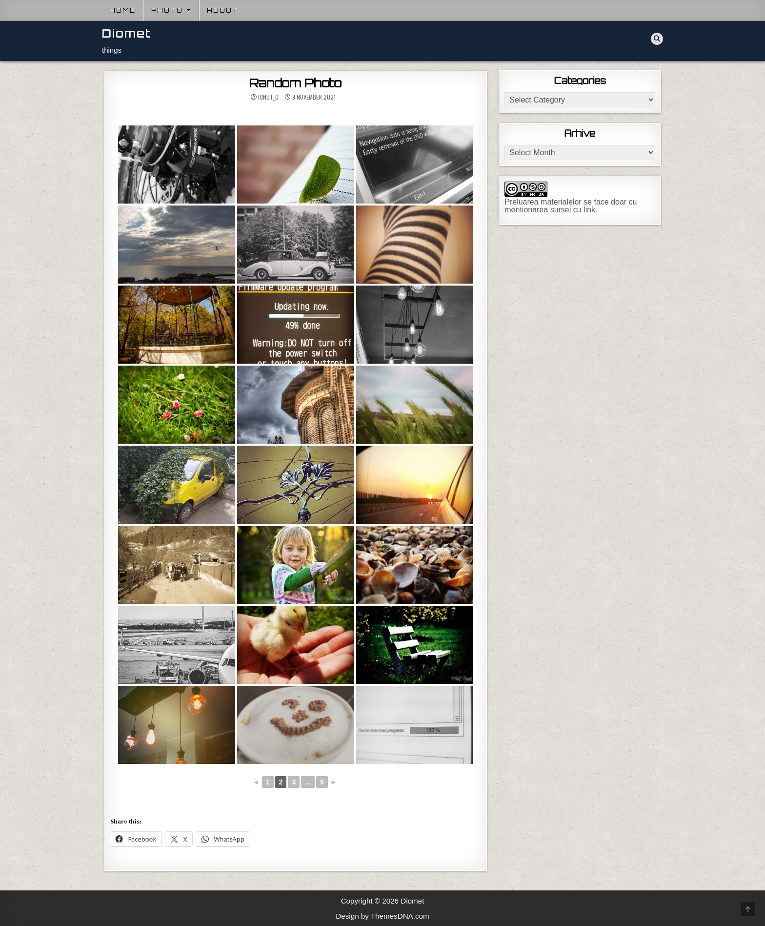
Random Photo (295, 83)
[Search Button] (657, 39)
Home (122, 10)
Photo (167, 10)
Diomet (126, 33)
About (223, 10)
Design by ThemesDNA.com (382, 916)
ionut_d (268, 97)
